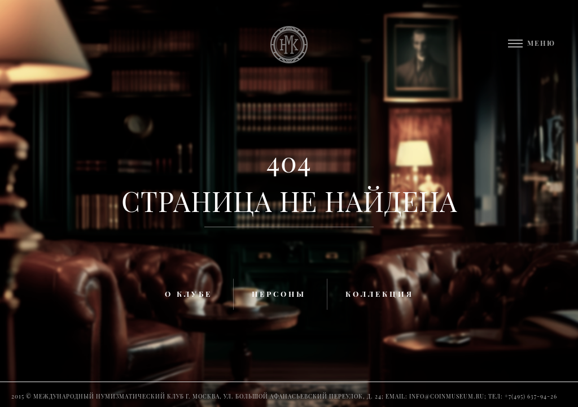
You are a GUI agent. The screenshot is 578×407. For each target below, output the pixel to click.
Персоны (279, 293)
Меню (541, 43)
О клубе (188, 293)
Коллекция (379, 293)
